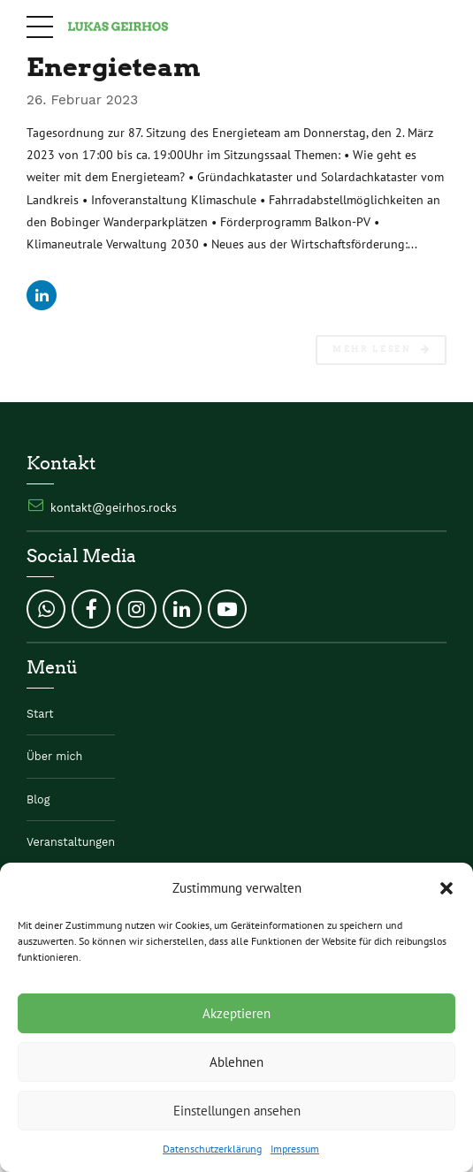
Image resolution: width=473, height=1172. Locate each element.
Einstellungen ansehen (237, 1110)
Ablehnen (236, 1062)
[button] (446, 888)
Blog (38, 799)
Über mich (54, 756)
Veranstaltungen (71, 842)
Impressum (295, 1148)
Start (40, 713)
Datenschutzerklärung (212, 1148)
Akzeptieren (236, 1013)
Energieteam (114, 66)
